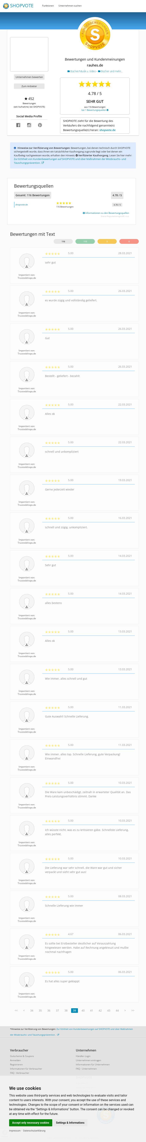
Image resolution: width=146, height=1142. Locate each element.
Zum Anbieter (29, 86)
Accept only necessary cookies (30, 1122)
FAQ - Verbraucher (19, 1073)
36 (48, 1010)
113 (85, 241)
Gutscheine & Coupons (22, 1056)
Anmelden (15, 1060)
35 (40, 1010)
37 (57, 1010)
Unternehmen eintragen (88, 1060)
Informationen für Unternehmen (93, 1064)
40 (83, 1010)
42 (100, 1010)
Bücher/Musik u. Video (82, 71)
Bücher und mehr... (110, 71)
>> (132, 1010)
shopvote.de (107, 130)
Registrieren (16, 1064)
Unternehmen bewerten (29, 77)
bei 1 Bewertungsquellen (95, 110)
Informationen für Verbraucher (26, 1068)
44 (117, 1010)
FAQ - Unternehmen (86, 1068)
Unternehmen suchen (70, 5)
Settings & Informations (70, 1122)
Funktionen (48, 5)
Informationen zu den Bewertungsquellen (106, 213)
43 (108, 1010)
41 (91, 1010)
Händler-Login (83, 1056)
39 (74, 1010)
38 (65, 1010)
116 (63, 241)
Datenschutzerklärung (34, 1130)
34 (31, 1010)
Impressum (15, 1130)
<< (16, 1010)
